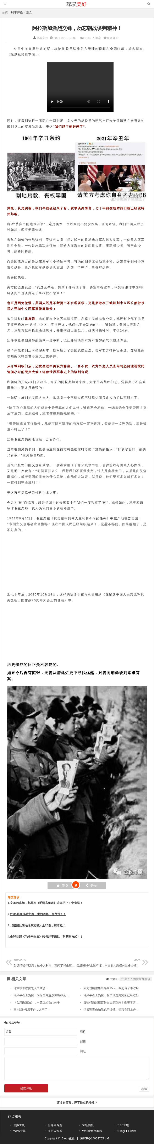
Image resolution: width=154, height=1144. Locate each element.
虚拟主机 (19, 1125)
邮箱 (83, 1041)
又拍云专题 (55, 1131)
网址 (83, 1051)
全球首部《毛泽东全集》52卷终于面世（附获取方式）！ (46, 936)
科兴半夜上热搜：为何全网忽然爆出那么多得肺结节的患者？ (52, 995)
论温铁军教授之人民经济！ (30, 988)
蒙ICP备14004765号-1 (94, 1138)
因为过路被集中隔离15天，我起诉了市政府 (111, 988)
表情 (144, 1088)
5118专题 (123, 1125)
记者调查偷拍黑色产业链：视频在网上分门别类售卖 (116, 1009)
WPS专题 (19, 1131)
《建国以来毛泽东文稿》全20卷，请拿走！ (38, 925)
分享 (91, 885)
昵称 (83, 1031)
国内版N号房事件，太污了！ (31, 1009)
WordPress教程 (92, 1131)
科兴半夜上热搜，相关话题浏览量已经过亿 (111, 995)
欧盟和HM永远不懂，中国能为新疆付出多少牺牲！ (110, 962)
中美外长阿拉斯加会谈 (135, 979)
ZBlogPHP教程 (126, 1131)
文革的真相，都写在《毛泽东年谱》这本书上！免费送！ (46, 903)
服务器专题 (55, 1125)
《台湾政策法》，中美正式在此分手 (36, 1002)
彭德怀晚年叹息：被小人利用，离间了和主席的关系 (47, 962)
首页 (5, 12)
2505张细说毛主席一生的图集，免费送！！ (38, 914)
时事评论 (17, 12)
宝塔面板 (88, 1125)
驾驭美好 (42, 37)
